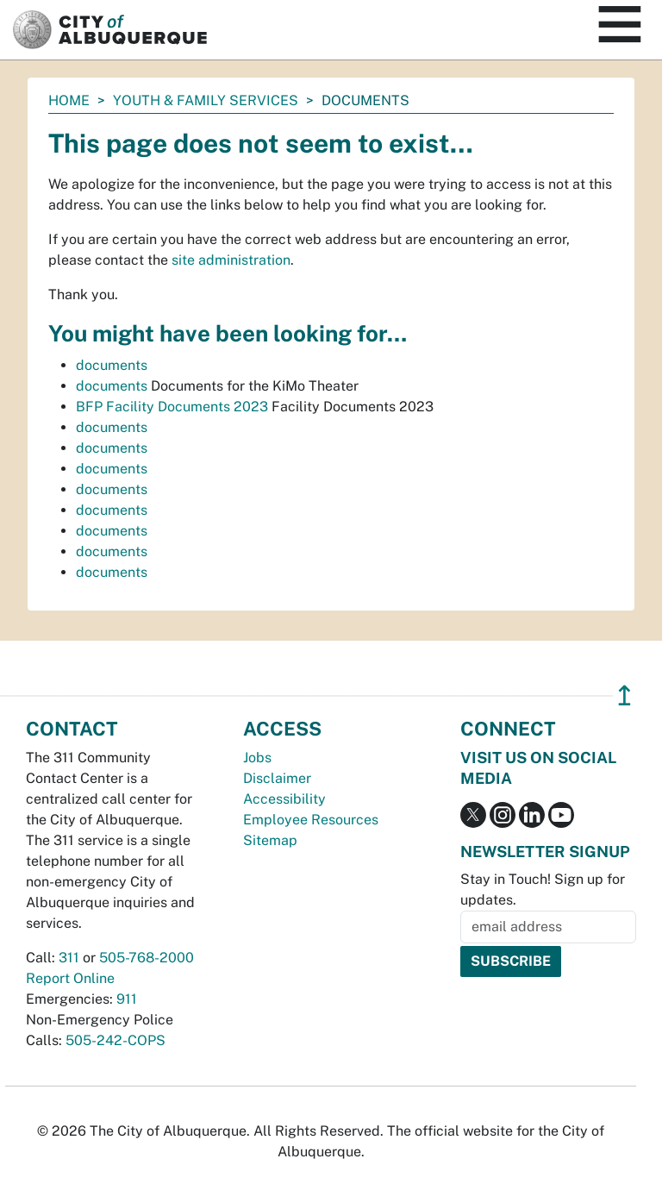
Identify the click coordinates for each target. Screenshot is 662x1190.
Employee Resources (310, 819)
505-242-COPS (116, 1040)
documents (111, 365)
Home (69, 100)
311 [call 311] (69, 957)
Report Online (70, 978)
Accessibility (284, 799)
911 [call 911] (126, 999)
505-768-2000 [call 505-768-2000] (146, 957)
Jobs (257, 757)
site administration (231, 260)
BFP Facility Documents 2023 (172, 406)
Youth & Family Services (205, 100)
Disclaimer (277, 778)
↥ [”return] (624, 695)
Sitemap (270, 840)
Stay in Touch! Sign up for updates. (542, 889)
